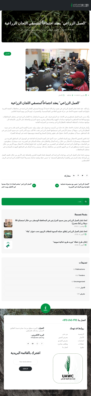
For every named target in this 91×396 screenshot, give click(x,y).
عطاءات (81, 344)
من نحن (65, 334)
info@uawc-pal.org (37, 337)
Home (72, 30)
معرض (82, 294)
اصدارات (81, 340)
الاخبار (7, 53)
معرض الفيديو (63, 340)
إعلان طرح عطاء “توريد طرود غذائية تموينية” (70, 242)
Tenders (82, 275)
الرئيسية (81, 334)
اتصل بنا (65, 347)
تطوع (82, 347)
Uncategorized (79, 281)
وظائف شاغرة (63, 344)
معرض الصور (63, 337)
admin (69, 95)
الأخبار (82, 337)
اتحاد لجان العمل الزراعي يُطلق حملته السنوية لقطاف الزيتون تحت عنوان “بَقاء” (56, 231)
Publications (80, 269)
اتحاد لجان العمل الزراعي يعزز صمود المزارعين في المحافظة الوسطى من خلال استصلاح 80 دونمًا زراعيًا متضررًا (51, 221)
